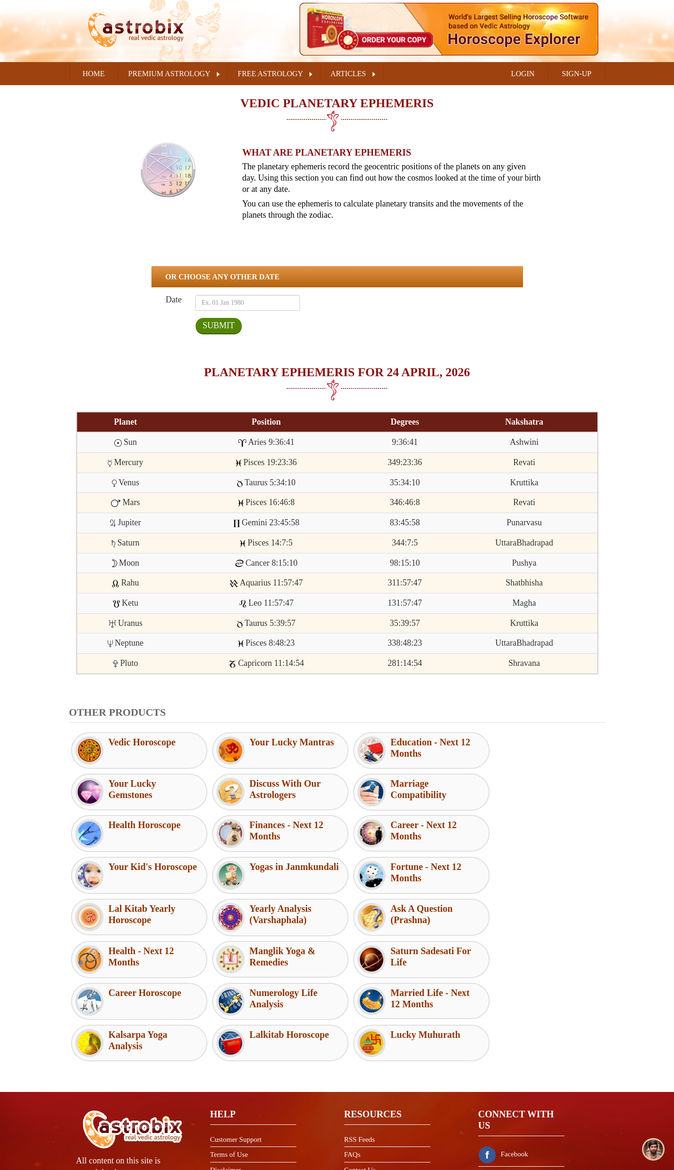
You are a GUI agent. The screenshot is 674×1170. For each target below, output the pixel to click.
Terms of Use (229, 1071)
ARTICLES (347, 74)
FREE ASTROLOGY (270, 74)
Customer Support (236, 1056)
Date (173, 299)
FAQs (352, 1071)
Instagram (503, 1118)
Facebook (503, 1071)
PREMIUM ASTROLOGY (169, 74)
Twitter (499, 1094)
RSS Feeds (359, 1056)
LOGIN (523, 74)
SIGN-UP (576, 74)
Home (94, 74)
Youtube (501, 1141)
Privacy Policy (231, 1102)
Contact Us (360, 1087)
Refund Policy (230, 1117)
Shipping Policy (232, 1133)
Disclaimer (225, 1087)
